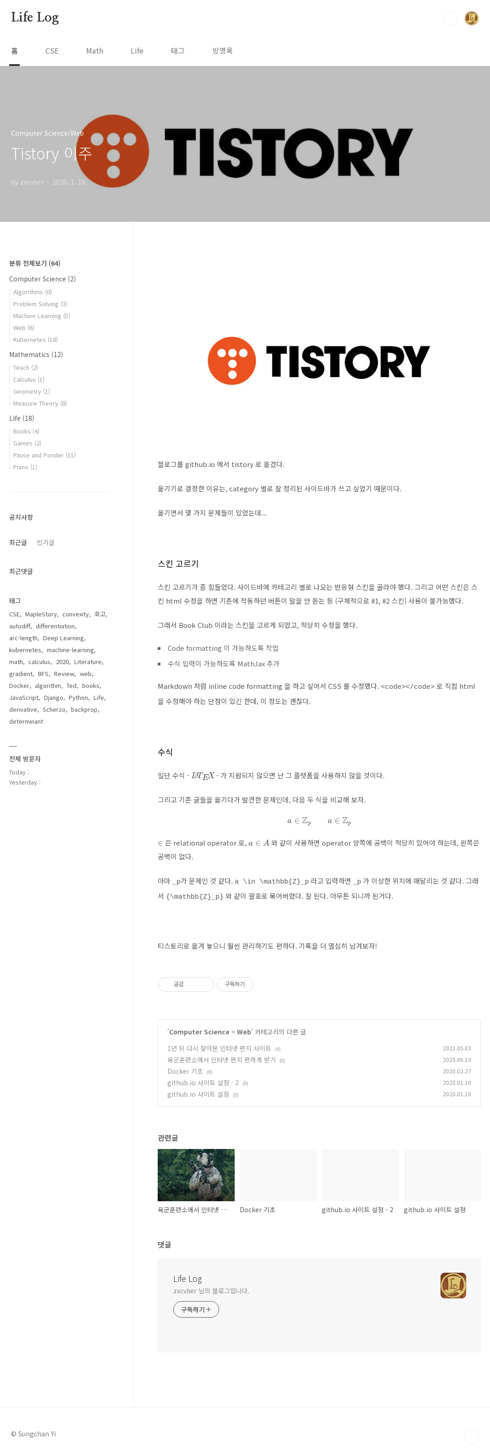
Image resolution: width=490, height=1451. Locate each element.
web (86, 673)
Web (244, 1027)
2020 (62, 661)
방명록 (222, 50)
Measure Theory (40, 403)
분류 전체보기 (35, 263)
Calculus (28, 379)
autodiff (19, 625)
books (90, 685)
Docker (19, 685)
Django (53, 697)
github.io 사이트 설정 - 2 (203, 1078)
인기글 (46, 542)
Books (26, 431)
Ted (71, 685)
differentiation (55, 625)
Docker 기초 (185, 1067)
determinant (26, 721)
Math (94, 50)
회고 (99, 614)
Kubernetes (35, 339)
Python (78, 697)
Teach (25, 367)
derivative (23, 709)
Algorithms (32, 291)
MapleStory (41, 614)
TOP (471, 1433)
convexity (75, 614)
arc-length (23, 637)
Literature (88, 661)
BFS (43, 673)
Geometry (31, 391)
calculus (39, 661)
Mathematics (36, 354)
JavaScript (24, 697)
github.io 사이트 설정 (198, 1089)
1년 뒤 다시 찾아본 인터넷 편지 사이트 (219, 1044)
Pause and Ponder (44, 455)
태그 (178, 50)
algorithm (48, 685)
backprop (84, 709)
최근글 (18, 542)
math (16, 661)
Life (137, 50)
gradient (21, 673)
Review (64, 673)
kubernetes (25, 649)
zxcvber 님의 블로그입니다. (211, 1286)
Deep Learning (63, 637)
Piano (25, 466)
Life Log (35, 17)
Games (27, 443)
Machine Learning (41, 315)
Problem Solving (40, 303)
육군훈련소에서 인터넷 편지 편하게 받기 (221, 1055)
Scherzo (54, 709)
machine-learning (70, 649)
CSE (52, 50)
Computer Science (199, 1027)
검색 (450, 18)
